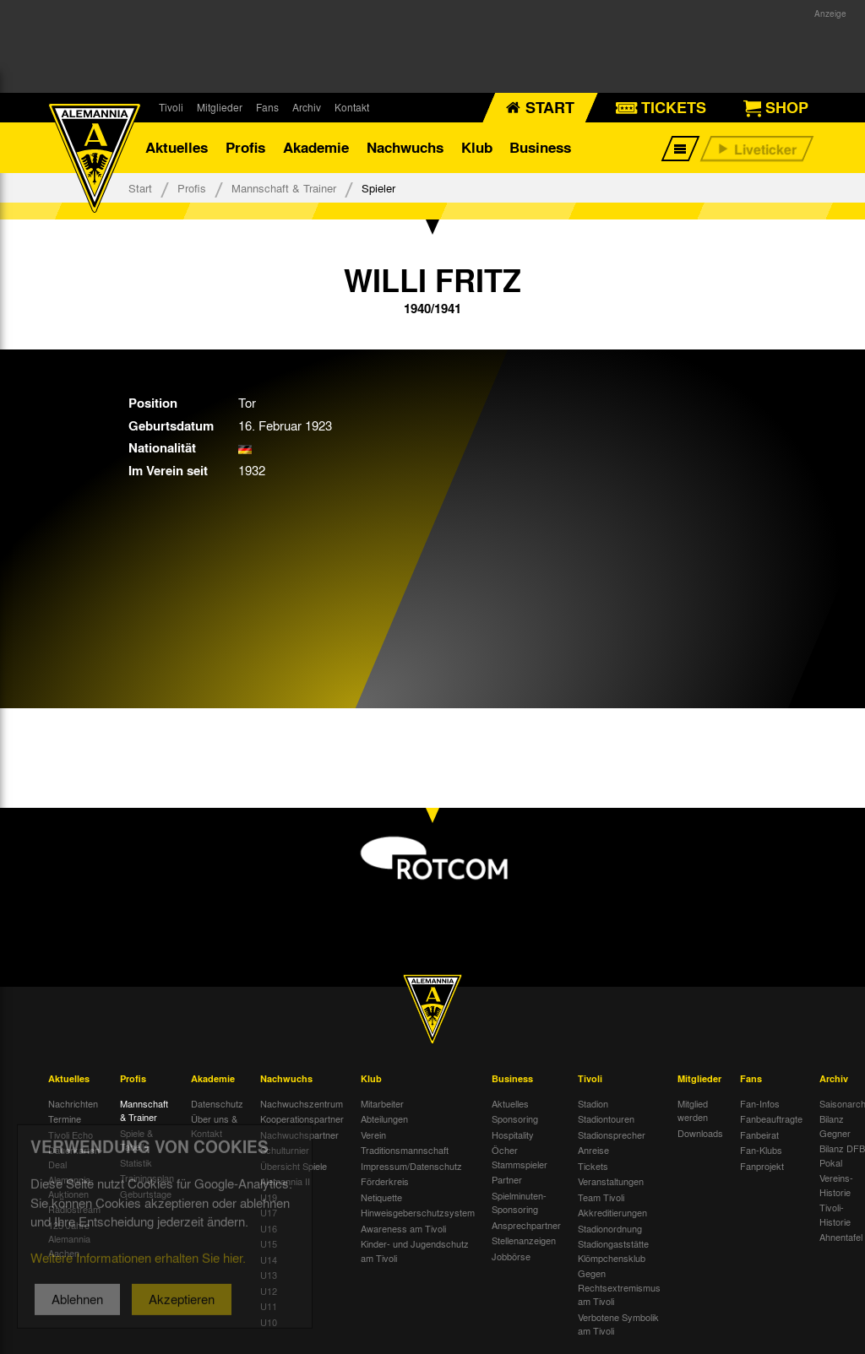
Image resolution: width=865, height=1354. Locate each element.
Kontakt (352, 107)
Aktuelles (176, 147)
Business (540, 147)
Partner (507, 1179)
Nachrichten (73, 1103)
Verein (373, 1134)
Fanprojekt (762, 1166)
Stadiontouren (606, 1118)
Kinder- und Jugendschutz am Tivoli (415, 1251)
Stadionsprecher (611, 1134)
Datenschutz (217, 1103)
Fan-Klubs (761, 1149)
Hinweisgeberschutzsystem (418, 1212)
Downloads (700, 1133)
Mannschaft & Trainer (283, 188)
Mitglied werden (692, 1110)
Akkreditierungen (612, 1212)
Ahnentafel (840, 1236)
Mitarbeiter (382, 1103)
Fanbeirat (759, 1134)
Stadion (593, 1103)
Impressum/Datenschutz (411, 1166)
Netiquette (381, 1197)
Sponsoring (515, 1118)
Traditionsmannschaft (405, 1149)
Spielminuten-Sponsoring (519, 1202)
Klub (476, 147)
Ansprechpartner (526, 1225)
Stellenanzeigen (524, 1240)
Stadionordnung (610, 1228)
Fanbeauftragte (771, 1118)
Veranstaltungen (611, 1181)
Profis (245, 147)
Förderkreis (385, 1181)
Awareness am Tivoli (403, 1228)
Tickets (593, 1166)
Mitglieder (219, 107)
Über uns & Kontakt (214, 1126)
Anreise (593, 1149)
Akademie (316, 147)
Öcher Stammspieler (519, 1157)
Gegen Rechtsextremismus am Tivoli (619, 1287)
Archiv (306, 107)
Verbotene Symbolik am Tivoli (618, 1324)
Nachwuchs (405, 147)
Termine (64, 1118)
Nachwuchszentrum (301, 1103)
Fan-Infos (760, 1103)
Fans (267, 107)
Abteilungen (384, 1118)
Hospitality (513, 1134)
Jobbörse (511, 1256)
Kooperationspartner (302, 1118)
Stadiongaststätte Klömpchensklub (613, 1251)
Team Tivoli (601, 1197)
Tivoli (171, 107)
